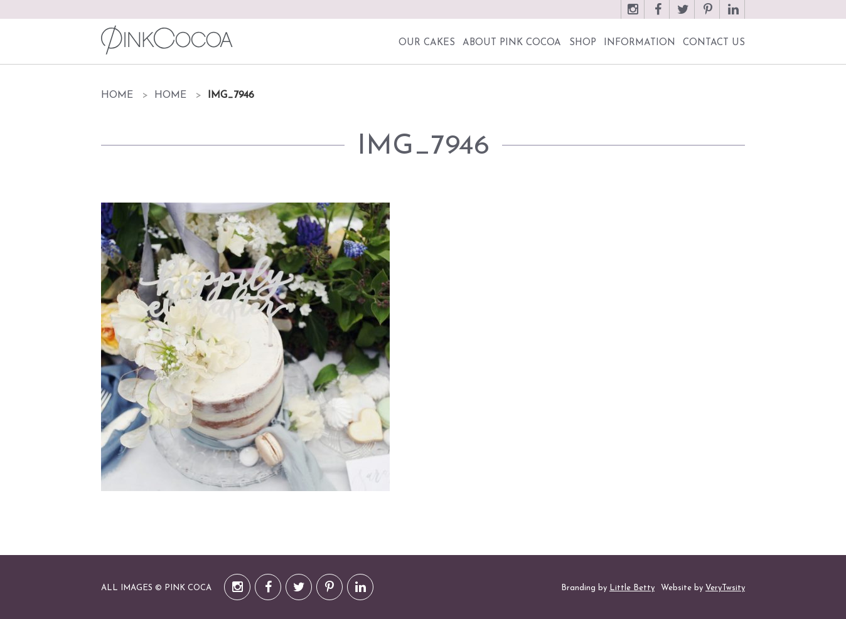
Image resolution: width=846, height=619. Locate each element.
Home (117, 95)
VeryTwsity (725, 588)
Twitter (683, 15)
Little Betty (632, 588)
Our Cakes (427, 43)
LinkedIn (733, 15)
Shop (582, 43)
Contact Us (714, 43)
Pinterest (708, 15)
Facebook (657, 15)
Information (639, 43)
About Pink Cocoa (512, 43)
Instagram (632, 15)
